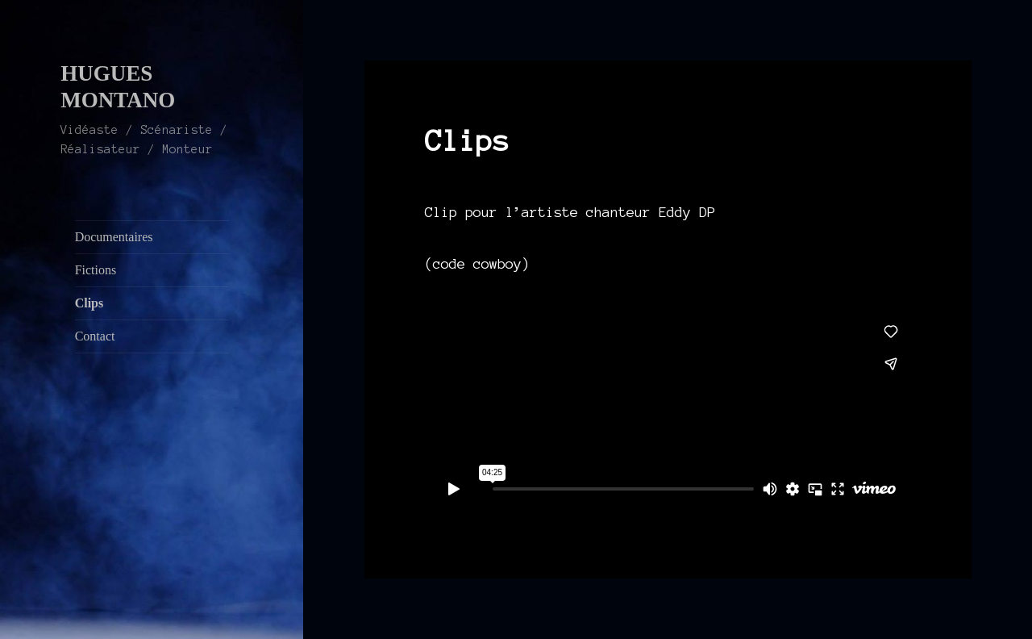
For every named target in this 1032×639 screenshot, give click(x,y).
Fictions (96, 270)
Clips (89, 303)
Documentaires (114, 237)
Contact (95, 336)
